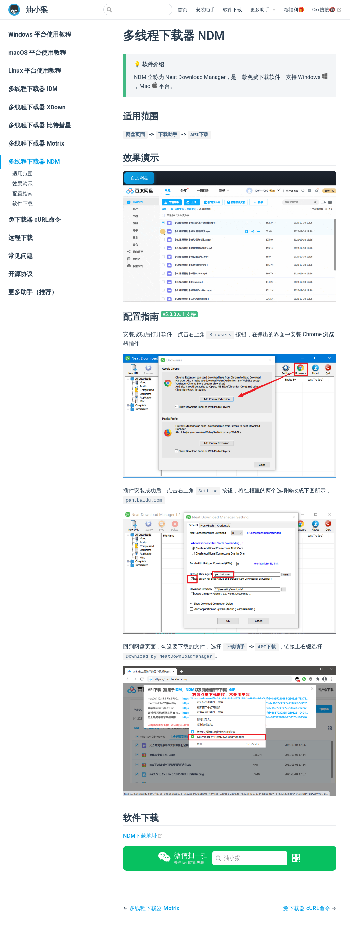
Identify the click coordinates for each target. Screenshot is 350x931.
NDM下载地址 (142, 836)
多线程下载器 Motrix (36, 143)
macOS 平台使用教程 (37, 52)
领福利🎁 (294, 10)
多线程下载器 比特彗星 (39, 125)
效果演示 (22, 184)
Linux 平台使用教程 (34, 70)
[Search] (137, 9)
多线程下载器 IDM (32, 88)
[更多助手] (262, 10)
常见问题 (20, 255)
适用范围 (22, 173)
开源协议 (20, 274)
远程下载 (20, 237)
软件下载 (232, 10)
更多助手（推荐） (32, 292)
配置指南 (22, 194)
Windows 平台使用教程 (39, 34)
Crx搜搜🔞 (327, 10)
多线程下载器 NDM (34, 161)
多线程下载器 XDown (37, 107)
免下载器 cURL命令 (34, 219)
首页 (182, 10)
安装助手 (205, 10)
